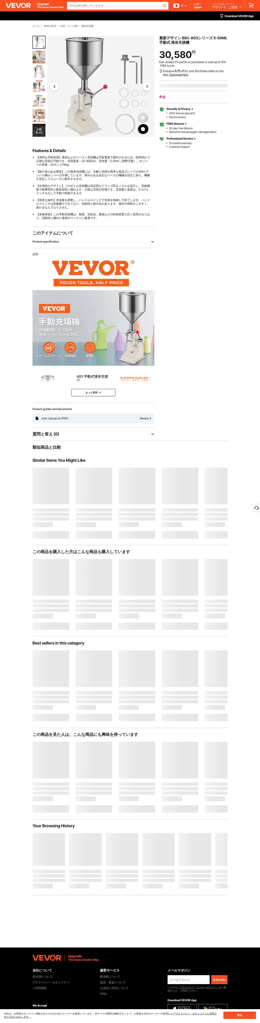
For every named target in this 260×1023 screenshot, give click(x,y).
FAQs (103, 993)
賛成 (239, 1015)
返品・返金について (113, 982)
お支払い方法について (114, 988)
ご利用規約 (39, 988)
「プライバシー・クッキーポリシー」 (198, 987)
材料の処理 (50, 26)
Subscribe (219, 979)
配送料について (110, 976)
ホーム (36, 26)
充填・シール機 (68, 26)
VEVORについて (42, 976)
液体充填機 (87, 26)
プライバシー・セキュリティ (50, 982)
